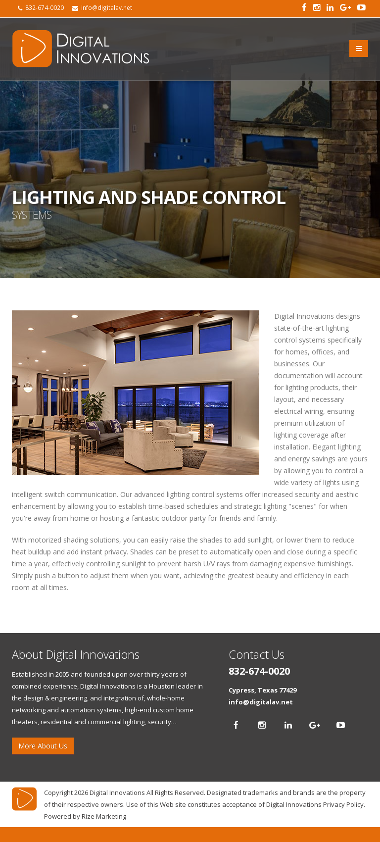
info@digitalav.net (261, 701)
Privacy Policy (343, 804)
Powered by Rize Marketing (85, 816)
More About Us (42, 745)
